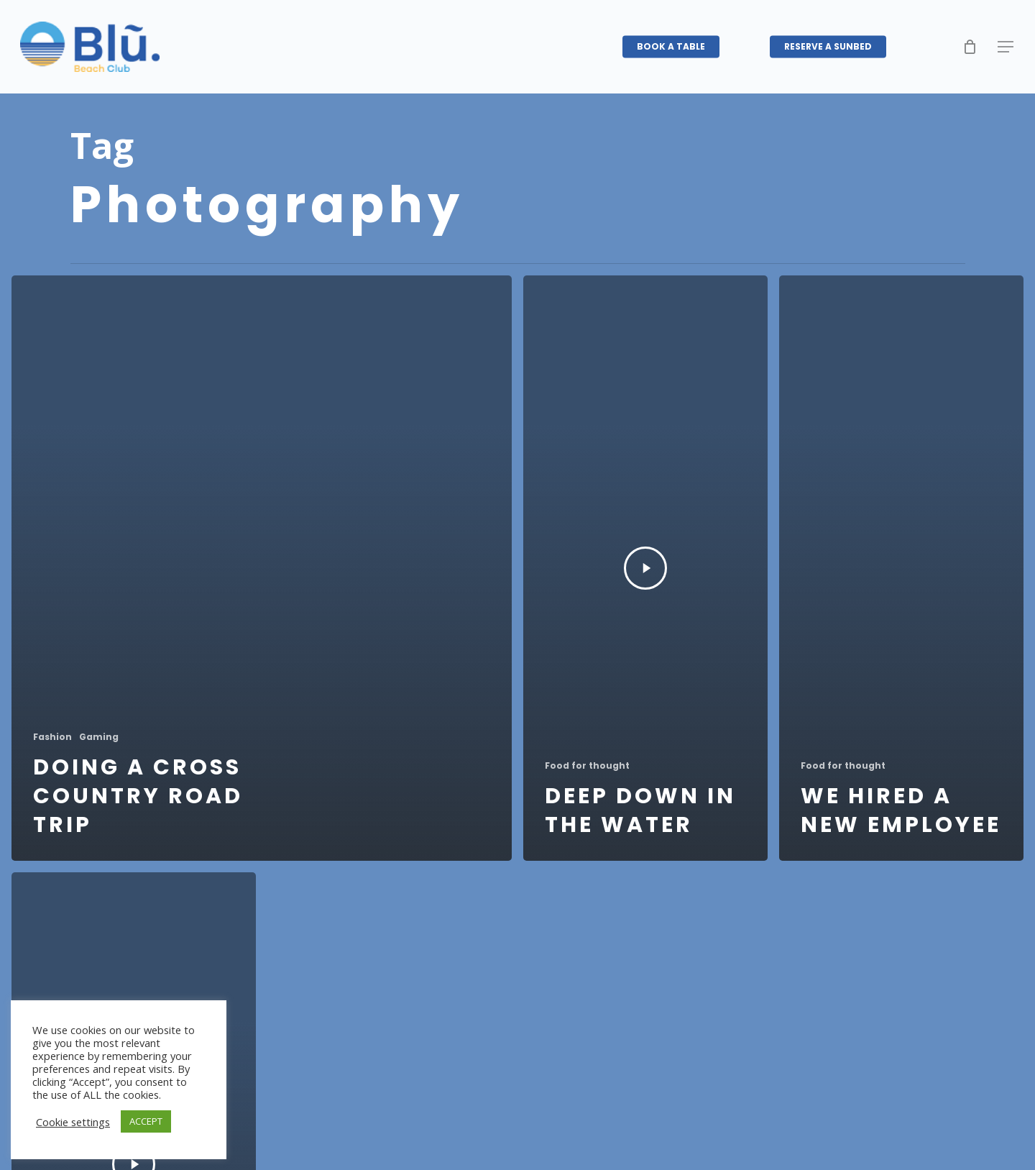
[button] (1006, 47)
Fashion (52, 737)
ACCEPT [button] (145, 1121)
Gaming (99, 737)
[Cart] (970, 47)
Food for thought (587, 765)
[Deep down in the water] (645, 568)
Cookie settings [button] (73, 1121)
